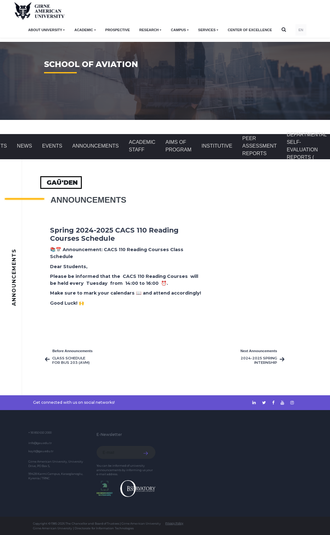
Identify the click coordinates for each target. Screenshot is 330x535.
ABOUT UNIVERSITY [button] (45, 30)
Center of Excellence (250, 30)
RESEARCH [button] (149, 30)
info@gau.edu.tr (40, 443)
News (24, 146)
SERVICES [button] (206, 30)
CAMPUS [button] (178, 30)
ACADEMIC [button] (83, 30)
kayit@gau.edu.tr (40, 451)
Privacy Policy (174, 523)
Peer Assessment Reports (259, 146)
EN (301, 30)
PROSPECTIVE (117, 30)
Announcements (95, 146)
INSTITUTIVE (217, 146)
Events (52, 146)
